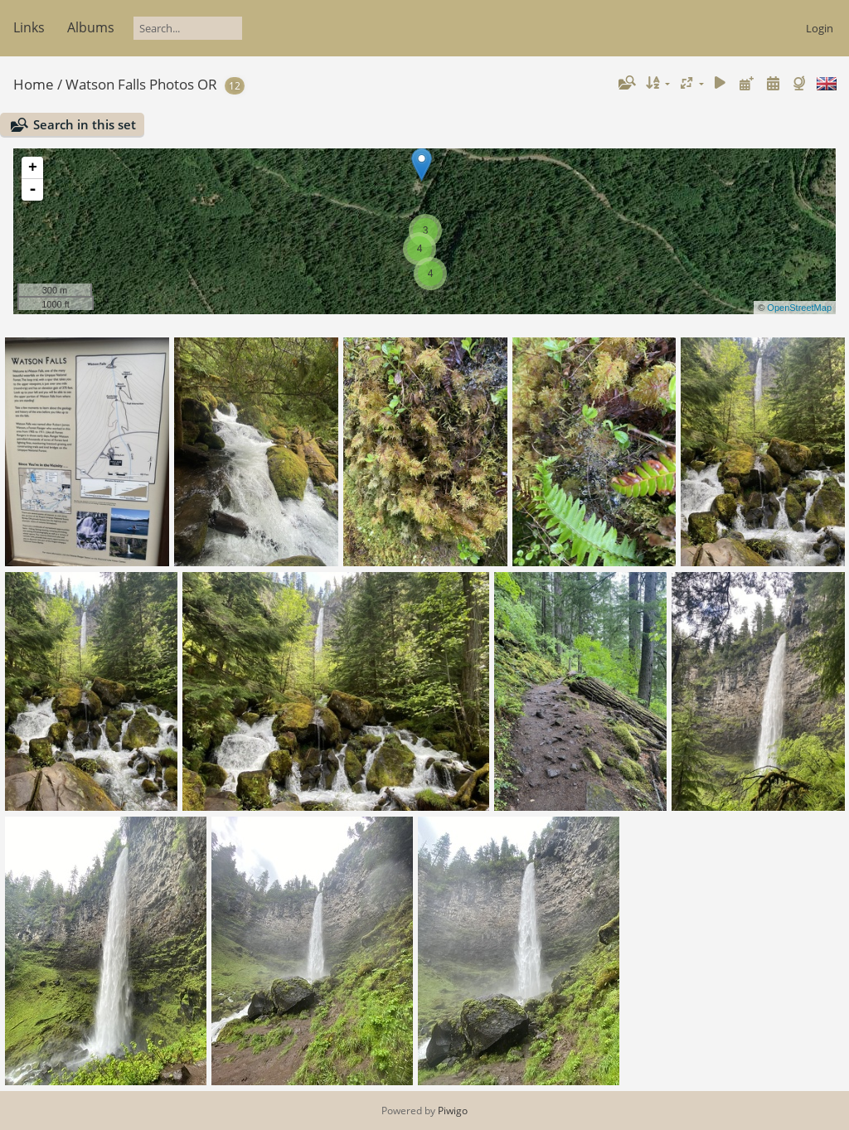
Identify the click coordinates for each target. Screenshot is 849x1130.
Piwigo (453, 1110)
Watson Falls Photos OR (141, 84)
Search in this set (84, 124)
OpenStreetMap (799, 308)
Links (29, 27)
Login (819, 28)
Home (33, 84)
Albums (90, 27)
